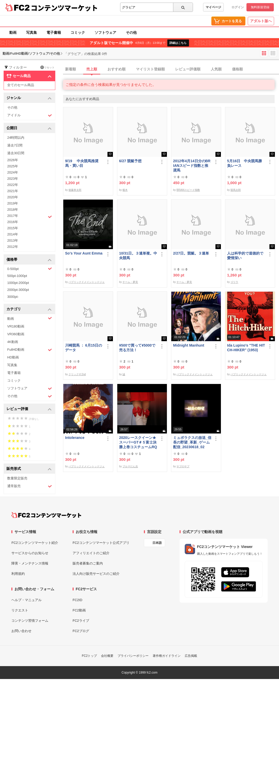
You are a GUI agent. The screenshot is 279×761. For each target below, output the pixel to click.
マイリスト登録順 (150, 69)
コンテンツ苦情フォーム (29, 621)
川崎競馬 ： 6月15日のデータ (83, 347)
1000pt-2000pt (18, 283)
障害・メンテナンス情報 (29, 563)
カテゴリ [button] (29, 309)
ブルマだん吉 (130, 466)
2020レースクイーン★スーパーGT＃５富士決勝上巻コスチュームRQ (138, 442)
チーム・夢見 (130, 282)
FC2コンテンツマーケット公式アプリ (101, 543)
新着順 (70, 69)
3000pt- (13, 297)
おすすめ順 (116, 69)
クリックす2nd (77, 374)
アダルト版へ (261, 21)
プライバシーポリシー (133, 656)
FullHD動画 (29, 350)
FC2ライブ (81, 621)
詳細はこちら (178, 42)
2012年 (12, 247)
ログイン (237, 7)
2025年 (12, 166)
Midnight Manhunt (188, 345)
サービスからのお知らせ (29, 553)
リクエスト (19, 610)
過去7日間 (14, 145)
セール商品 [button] (29, 76)
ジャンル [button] (29, 98)
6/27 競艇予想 (130, 161)
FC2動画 (79, 610)
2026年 (12, 160)
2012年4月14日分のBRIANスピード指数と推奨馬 (192, 165)
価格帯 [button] (29, 259)
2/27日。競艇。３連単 (191, 253)
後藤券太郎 (74, 190)
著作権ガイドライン (167, 656)
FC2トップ (89, 656)
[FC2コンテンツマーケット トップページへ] (46, 515)
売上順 (91, 69)
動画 (13, 32)
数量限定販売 (17, 478)
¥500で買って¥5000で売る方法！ (137, 347)
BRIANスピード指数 (188, 190)
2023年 (12, 179)
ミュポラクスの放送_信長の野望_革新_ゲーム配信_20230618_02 (192, 442)
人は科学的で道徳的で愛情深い (245, 255)
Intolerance (74, 438)
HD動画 (13, 357)
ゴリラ (234, 282)
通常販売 (29, 486)
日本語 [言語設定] (157, 543)
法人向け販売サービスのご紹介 (96, 574)
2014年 (12, 234)
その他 (131, 32)
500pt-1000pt (17, 276)
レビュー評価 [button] (29, 409)
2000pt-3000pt (18, 290)
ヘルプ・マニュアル (26, 600)
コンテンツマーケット (64, 8)
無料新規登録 (260, 7)
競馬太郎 (235, 190)
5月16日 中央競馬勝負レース (244, 163)
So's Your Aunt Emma (84, 253)
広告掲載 (191, 656)
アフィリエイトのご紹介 (91, 553)
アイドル (29, 115)
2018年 (12, 209)
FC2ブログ (81, 631)
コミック (78, 32)
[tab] (171, 69)
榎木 (125, 190)
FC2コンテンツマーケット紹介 (34, 543)
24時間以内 (15, 138)
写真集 (31, 32)
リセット (47, 67)
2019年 (12, 203)
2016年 (12, 222)
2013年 (12, 240)
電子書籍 (54, 32)
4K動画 (12, 342)
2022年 (12, 185)
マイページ (213, 7)
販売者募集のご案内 (88, 563)
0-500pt (29, 269)
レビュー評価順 (187, 69)
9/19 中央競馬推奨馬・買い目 (81, 163)
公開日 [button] (29, 128)
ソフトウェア (105, 32)
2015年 (12, 228)
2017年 (29, 216)
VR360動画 (15, 334)
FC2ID (77, 600)
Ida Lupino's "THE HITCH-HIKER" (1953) (246, 347)
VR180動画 (15, 326)
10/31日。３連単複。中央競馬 (138, 255)
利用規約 (18, 574)
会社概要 (107, 656)
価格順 (237, 69)
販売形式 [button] (29, 469)
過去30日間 (15, 153)
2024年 (12, 172)
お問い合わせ (21, 631)
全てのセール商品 (20, 85)
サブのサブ (182, 466)
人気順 (216, 69)
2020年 (12, 197)
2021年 (12, 191)
